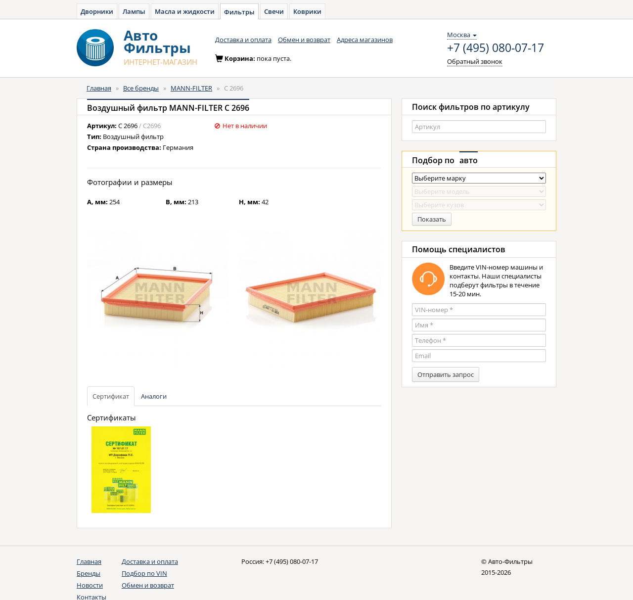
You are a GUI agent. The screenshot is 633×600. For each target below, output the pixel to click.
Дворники (97, 11)
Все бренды (141, 88)
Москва (462, 34)
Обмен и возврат (304, 39)
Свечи (274, 11)
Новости (90, 585)
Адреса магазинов (365, 39)
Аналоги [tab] (154, 396)
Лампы (134, 11)
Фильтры (239, 11)
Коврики (307, 11)
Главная (99, 88)
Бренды (88, 573)
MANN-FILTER (191, 88)
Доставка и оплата (243, 39)
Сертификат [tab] (110, 396)
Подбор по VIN (144, 573)
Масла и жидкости (185, 11)
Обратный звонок (474, 61)
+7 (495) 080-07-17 (495, 48)
